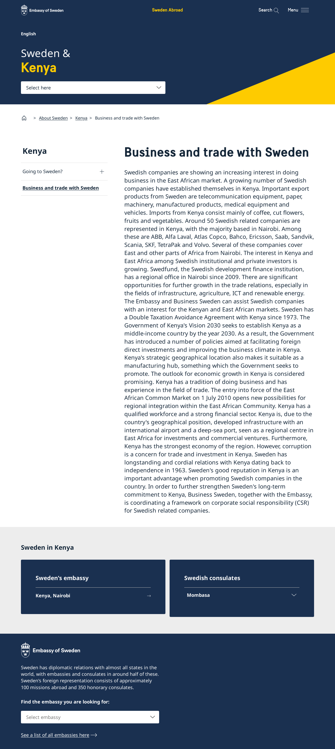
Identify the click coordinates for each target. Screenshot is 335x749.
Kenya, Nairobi (53, 595)
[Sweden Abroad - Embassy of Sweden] (47, 9)
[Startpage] (26, 118)
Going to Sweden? (43, 171)
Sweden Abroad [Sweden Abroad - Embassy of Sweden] (167, 10)
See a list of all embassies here (55, 735)
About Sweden (53, 118)
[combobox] (93, 87)
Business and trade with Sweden (61, 188)
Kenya (81, 118)
